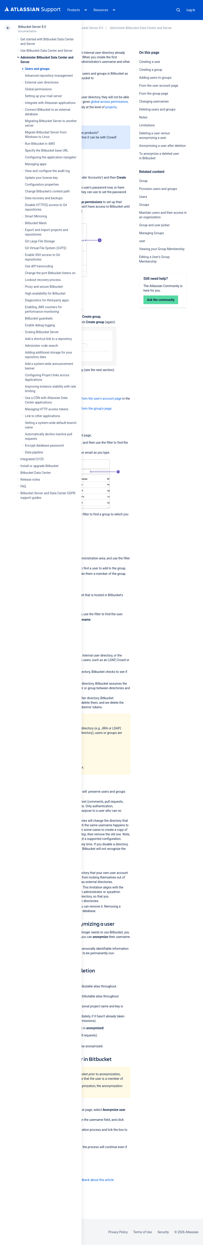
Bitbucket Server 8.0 (32, 27)
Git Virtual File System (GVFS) (45, 248)
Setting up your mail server (43, 96)
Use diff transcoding (39, 266)
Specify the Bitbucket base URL (46, 150)
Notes (143, 117)
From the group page (153, 93)
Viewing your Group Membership (161, 249)
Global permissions (38, 89)
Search (178, 10)
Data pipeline (34, 452)
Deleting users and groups (157, 109)
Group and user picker (154, 225)
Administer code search (41, 345)
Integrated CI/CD (32, 459)
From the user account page (158, 85)
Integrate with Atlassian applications (50, 103)
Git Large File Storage (40, 241)
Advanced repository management (49, 75)
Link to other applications (42, 416)
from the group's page (96, 408)
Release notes (30, 479)
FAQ (23, 486)
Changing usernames (154, 101)
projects (111, 107)
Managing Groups (151, 233)
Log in (190, 10)
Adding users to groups (155, 77)
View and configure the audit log (47, 171)
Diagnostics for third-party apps (47, 300)
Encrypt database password (44, 445)
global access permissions (109, 101)
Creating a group (150, 69)
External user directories (42, 82)
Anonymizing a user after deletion (162, 146)
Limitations (147, 125)
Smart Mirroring (36, 216)
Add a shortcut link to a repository (48, 339)
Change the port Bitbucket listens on (50, 273)
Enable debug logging (40, 325)
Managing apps (35, 164)
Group (143, 181)
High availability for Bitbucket (45, 293)
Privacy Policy (118, 1232)
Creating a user (149, 62)
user (142, 241)
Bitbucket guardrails (39, 318)
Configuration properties (42, 184)
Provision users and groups (158, 189)
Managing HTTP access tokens (46, 409)
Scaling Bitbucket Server (42, 332)
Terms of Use (142, 1232)
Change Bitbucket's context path (47, 191)
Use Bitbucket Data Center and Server (46, 50)
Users (143, 197)
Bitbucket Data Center (35, 473)
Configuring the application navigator (50, 157)
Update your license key (41, 178)
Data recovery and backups (44, 198)
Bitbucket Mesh (36, 223)
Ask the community (160, 300)
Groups (144, 205)
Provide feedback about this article (89, 1180)
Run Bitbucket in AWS (40, 143)
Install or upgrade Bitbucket (39, 466)
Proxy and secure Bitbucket (44, 286)
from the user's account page (101, 398)
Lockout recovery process (43, 280)
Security (163, 1232)
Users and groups (37, 69)
